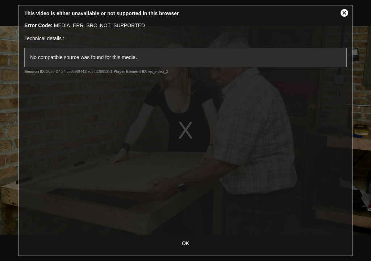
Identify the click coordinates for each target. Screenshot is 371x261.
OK (185, 243)
